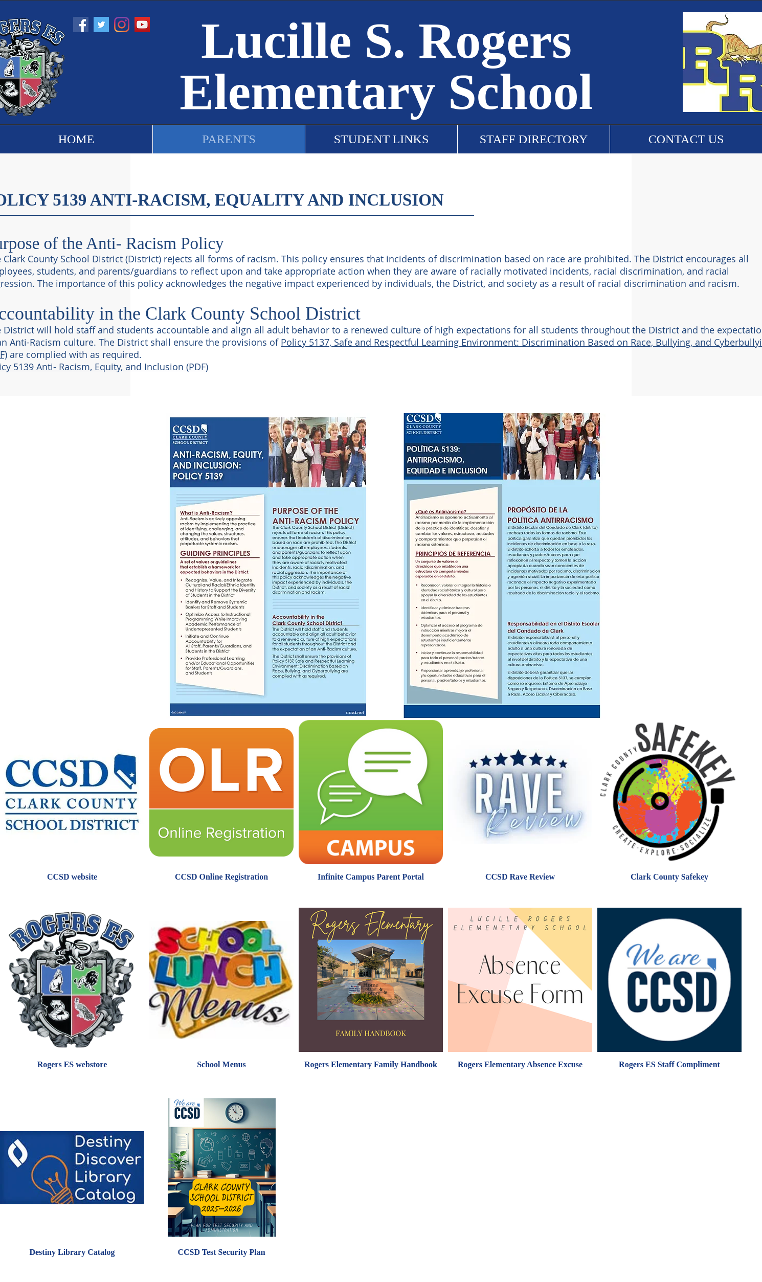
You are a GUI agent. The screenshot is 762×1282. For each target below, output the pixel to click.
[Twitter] (101, 24)
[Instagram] (121, 24)
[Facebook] (80, 24)
